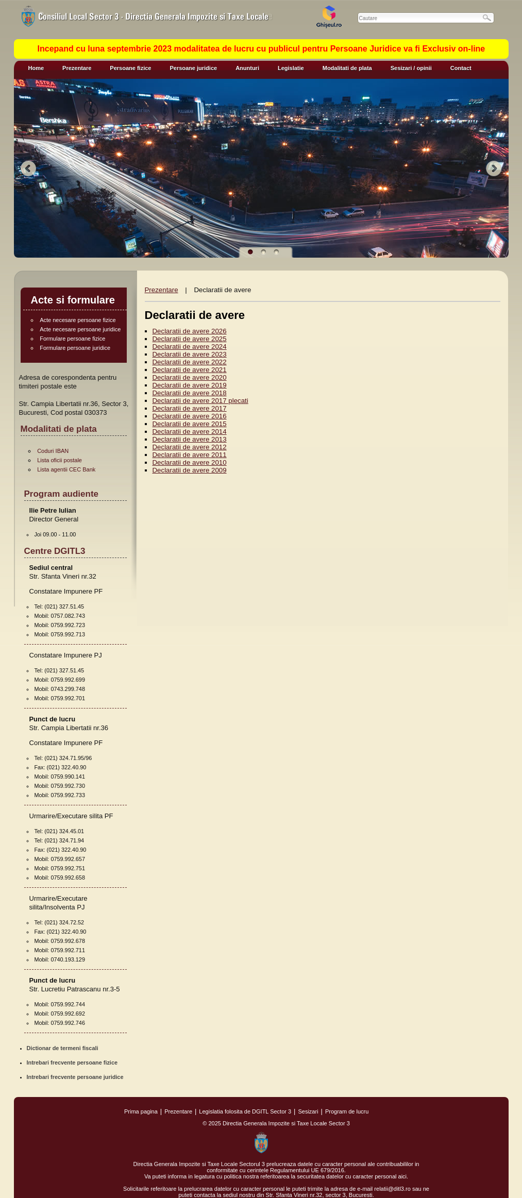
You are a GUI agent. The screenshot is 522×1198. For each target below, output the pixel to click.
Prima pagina (141, 1111)
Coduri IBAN (53, 451)
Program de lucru (346, 1111)
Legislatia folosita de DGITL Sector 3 (245, 1111)
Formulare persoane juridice (75, 348)
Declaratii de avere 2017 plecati (200, 400)
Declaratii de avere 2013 (190, 439)
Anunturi (247, 68)
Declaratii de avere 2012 (190, 447)
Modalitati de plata (347, 68)
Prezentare (76, 68)
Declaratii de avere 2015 (190, 424)
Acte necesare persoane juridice (80, 329)
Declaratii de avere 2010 (190, 462)
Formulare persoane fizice (72, 338)
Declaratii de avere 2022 (190, 362)
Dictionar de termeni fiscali (62, 1048)
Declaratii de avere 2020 (190, 377)
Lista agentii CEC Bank (66, 469)
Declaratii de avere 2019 (190, 385)
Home (36, 68)
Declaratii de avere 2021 (190, 370)
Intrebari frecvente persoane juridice (75, 1077)
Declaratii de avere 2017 (190, 408)
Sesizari (308, 1111)
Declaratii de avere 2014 (190, 431)
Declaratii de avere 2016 (190, 416)
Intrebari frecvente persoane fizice (72, 1062)
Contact (461, 68)
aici (402, 1176)
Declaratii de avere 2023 (190, 354)
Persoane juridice (193, 68)
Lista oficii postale (59, 460)
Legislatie (291, 68)
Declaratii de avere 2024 (190, 346)
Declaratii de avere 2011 (190, 455)
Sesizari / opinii (411, 68)
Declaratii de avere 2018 (190, 393)
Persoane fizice (130, 68)
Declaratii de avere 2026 (190, 331)
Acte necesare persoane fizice (77, 320)
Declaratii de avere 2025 (190, 339)
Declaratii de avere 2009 (190, 470)
